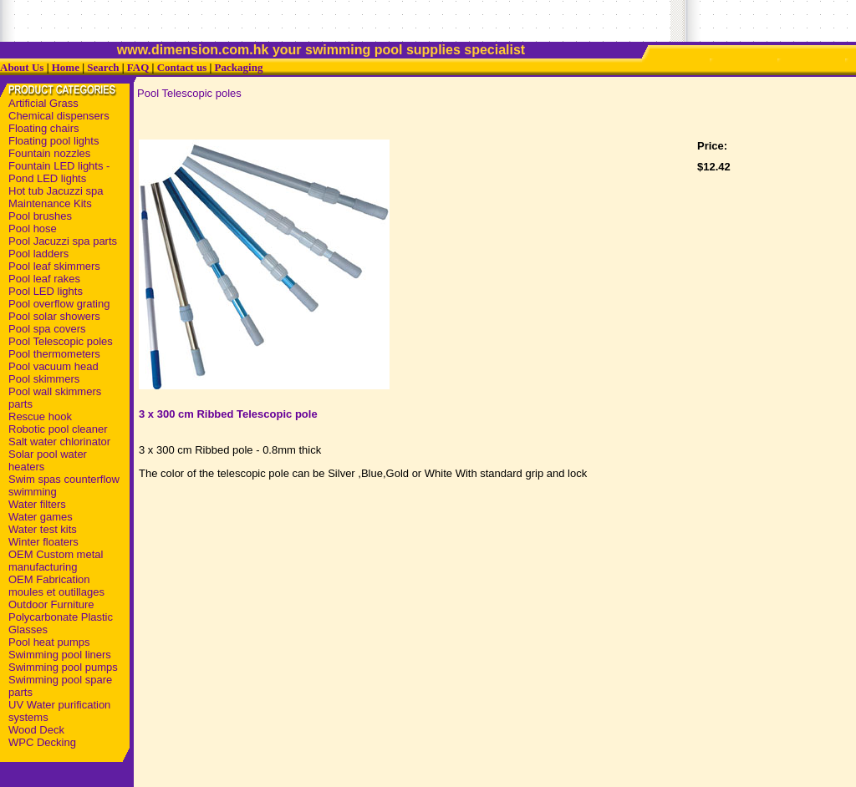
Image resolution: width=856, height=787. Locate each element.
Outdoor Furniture (51, 604)
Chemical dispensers (59, 115)
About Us (21, 67)
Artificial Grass (43, 103)
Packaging (239, 67)
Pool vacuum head (53, 366)
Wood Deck (36, 730)
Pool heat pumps (49, 642)
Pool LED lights (45, 291)
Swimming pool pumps (63, 667)
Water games (40, 516)
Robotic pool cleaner (58, 429)
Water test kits (42, 529)
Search (103, 67)
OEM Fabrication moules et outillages (56, 585)
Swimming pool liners (59, 654)
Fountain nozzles (49, 153)
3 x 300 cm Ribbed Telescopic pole (228, 414)
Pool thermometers (54, 354)
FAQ (138, 67)
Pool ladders (38, 253)
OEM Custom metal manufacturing (55, 560)
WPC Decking (42, 742)
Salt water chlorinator (59, 441)
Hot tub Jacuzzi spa (55, 191)
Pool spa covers (47, 328)
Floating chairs (43, 128)
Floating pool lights (53, 141)
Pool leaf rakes (44, 278)
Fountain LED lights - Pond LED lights (59, 172)
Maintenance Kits (50, 203)
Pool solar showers (54, 316)
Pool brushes (40, 216)
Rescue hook (40, 416)
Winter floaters (43, 542)
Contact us (182, 67)
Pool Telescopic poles (60, 341)
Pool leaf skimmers (54, 266)
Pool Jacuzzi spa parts (62, 241)
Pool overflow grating (59, 303)
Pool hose (32, 228)
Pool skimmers (43, 379)
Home (65, 67)
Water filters (37, 504)
